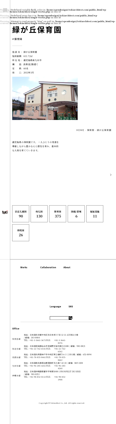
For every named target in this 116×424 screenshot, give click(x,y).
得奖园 (19, 296)
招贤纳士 (70, 292)
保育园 (19, 282)
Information (94, 267)
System (90, 282)
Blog (89, 278)
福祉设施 (20, 292)
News (89, 273)
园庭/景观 (20, 287)
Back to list (94, 174)
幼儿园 (19, 278)
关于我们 (70, 278)
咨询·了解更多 (72, 287)
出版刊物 (70, 282)
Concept (70, 273)
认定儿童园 (21, 273)
